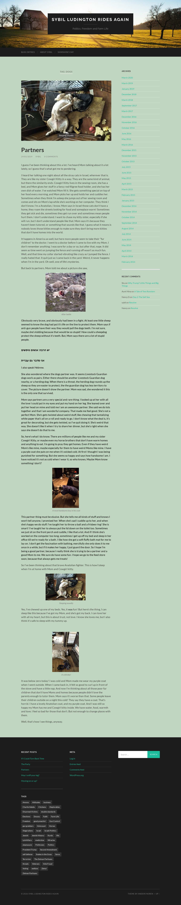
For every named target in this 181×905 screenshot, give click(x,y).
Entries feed (75, 764)
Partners (32, 149)
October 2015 (128, 161)
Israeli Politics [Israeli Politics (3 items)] (50, 830)
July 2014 (126, 234)
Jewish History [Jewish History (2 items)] (38, 835)
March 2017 (127, 111)
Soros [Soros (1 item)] (57, 854)
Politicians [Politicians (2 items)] (39, 845)
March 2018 (127, 99)
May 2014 (126, 245)
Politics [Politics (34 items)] (51, 845)
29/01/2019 (26, 156)
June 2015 (126, 172)
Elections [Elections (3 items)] (26, 816)
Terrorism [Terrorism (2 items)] (27, 859)
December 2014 (129, 206)
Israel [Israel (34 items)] (38, 830)
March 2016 (127, 144)
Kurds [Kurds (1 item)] (50, 835)
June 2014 (126, 239)
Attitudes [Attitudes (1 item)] (36, 802)
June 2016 (126, 133)
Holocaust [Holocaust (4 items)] (41, 826)
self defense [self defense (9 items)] (27, 854)
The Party (25, 764)
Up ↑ (158, 894)
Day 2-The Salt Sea (141, 297)
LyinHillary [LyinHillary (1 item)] (27, 840)
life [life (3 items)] (57, 835)
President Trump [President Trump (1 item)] (30, 849)
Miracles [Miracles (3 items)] (51, 840)
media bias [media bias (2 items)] (39, 840)
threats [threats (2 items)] (26, 864)
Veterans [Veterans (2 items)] (35, 864)
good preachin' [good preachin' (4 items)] (40, 821)
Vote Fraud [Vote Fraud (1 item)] (47, 864)
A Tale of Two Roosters (144, 291)
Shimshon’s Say (66, 52)
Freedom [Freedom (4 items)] (26, 821)
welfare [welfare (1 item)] (35, 868)
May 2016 (126, 139)
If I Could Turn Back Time (32, 758)
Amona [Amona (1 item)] (26, 802)
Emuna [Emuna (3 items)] (37, 816)
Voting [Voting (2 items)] (25, 868)
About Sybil (46, 52)
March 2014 (127, 256)
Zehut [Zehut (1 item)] (44, 868)
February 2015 (128, 194)
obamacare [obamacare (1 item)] (27, 845)
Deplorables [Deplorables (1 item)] (55, 807)
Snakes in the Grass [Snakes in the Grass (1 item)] (44, 854)
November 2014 (129, 211)
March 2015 (127, 189)
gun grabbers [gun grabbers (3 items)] (28, 826)
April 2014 (126, 250)
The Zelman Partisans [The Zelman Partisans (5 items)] (43, 859)
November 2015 (129, 155)
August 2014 (128, 228)
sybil (38, 156)
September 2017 (129, 105)
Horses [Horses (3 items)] (52, 826)
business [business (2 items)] (47, 802)
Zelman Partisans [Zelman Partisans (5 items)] (30, 873)
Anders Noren (145, 894)
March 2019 (127, 83)
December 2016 (129, 116)
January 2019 (128, 88)
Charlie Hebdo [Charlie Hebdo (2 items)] (29, 807)
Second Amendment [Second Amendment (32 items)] (48, 849)
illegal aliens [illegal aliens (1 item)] (28, 830)
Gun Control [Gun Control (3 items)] (54, 821)
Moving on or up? (29, 780)
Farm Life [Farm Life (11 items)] (55, 816)
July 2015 (126, 167)
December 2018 (129, 94)
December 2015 (129, 150)
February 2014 (128, 262)
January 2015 (128, 200)
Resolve (132, 302)
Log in (72, 758)
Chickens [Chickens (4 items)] (42, 807)
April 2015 (126, 183)
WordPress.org (77, 775)
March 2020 (127, 77)
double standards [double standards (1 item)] (48, 812)
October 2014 (128, 217)
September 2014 (129, 222)
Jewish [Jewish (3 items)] (25, 835)
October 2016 (128, 127)
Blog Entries (28, 52)
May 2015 (126, 178)
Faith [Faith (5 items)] (45, 816)
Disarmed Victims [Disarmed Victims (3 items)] (30, 812)
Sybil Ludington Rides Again (90, 19)
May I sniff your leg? (30, 775)
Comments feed (77, 769)
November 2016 (129, 122)
